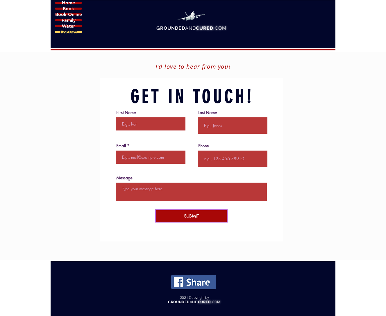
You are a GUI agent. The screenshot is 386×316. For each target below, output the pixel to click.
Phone (203, 146)
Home (68, 3)
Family (69, 20)
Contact (68, 32)
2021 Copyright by (194, 297)
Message (124, 178)
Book (68, 9)
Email (121, 146)
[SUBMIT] (191, 216)
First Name (126, 113)
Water (68, 26)
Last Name (207, 113)
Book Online (68, 14)
